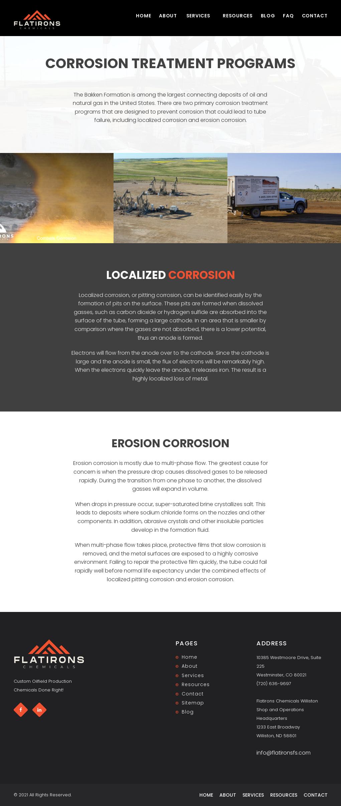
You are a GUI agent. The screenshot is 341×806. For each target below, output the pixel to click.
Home (143, 15)
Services (198, 15)
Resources (237, 15)
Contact (315, 15)
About (168, 15)
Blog (268, 15)
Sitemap (193, 702)
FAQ (288, 15)
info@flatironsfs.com (284, 753)
